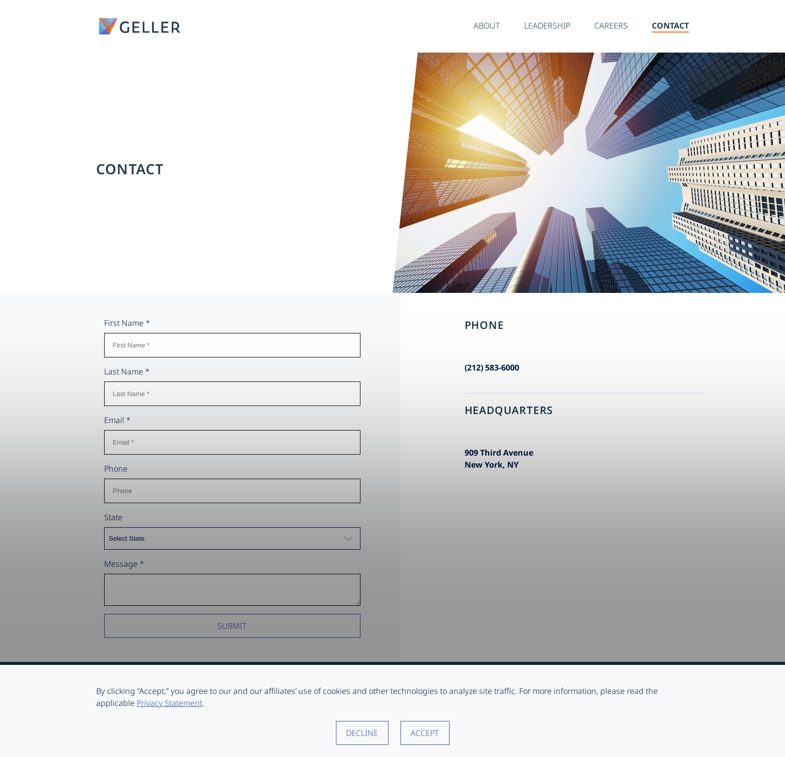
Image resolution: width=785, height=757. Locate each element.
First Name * (127, 322)
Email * (117, 420)
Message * (124, 563)
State (113, 517)
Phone (116, 468)
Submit (232, 628)
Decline (362, 732)
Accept (425, 732)
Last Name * (127, 371)
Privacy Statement (169, 702)
